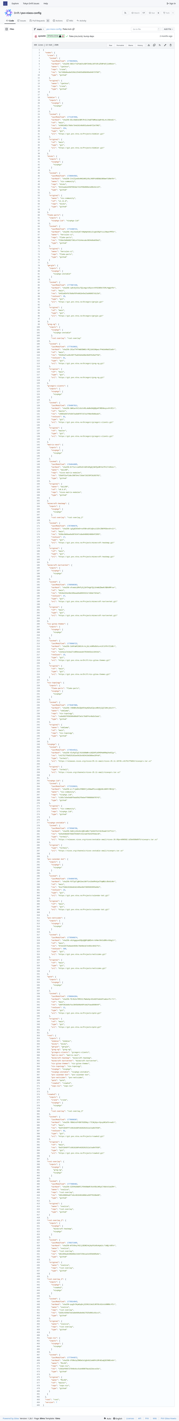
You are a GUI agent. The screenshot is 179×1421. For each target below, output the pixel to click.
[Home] (5, 3)
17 (144, 12)
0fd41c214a (56, 36)
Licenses (130, 1418)
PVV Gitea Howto (168, 1418)
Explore (15, 3)
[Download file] (149, 45)
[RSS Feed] (125, 13)
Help (46, 3)
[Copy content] (154, 45)
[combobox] (146, 29)
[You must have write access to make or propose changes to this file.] (170, 45)
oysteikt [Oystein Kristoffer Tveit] (42, 36)
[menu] (107, 1418)
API (139, 1418)
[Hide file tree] (6, 29)
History (140, 45)
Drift (16, 12)
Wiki (155, 1418)
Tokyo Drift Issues (31, 3)
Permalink (120, 45)
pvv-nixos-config (31, 12)
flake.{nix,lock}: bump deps (81, 36)
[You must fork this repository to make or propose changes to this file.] (165, 45)
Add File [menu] (169, 29)
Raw (110, 45)
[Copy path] (73, 29)
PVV (147, 1418)
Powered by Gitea (11, 1418)
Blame (131, 45)
